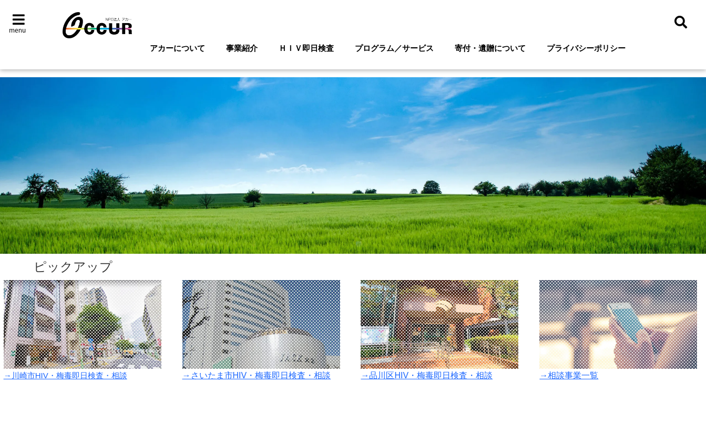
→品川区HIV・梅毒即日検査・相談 (427, 375)
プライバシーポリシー (586, 48)
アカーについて (177, 48)
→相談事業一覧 (568, 375)
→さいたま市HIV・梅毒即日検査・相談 (256, 375)
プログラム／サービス (394, 48)
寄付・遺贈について (490, 48)
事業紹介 (242, 48)
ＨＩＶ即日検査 (306, 48)
